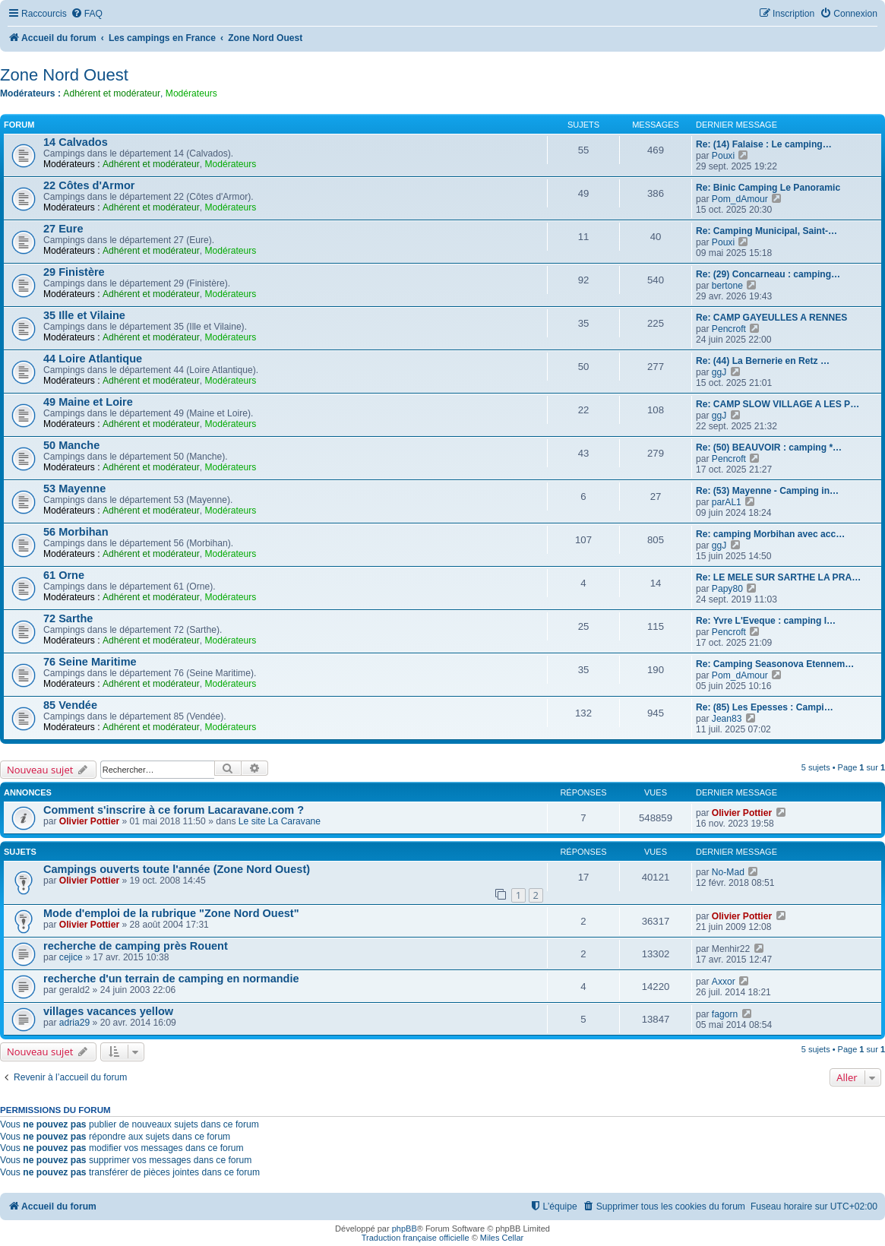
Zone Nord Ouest (64, 74)
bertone (727, 285)
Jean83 (727, 718)
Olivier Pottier (89, 821)
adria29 (74, 1022)
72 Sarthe (68, 618)
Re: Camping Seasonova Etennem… (775, 664)
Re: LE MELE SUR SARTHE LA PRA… (778, 577)
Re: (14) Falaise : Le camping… (764, 144)
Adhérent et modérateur (111, 93)
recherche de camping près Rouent (135, 946)
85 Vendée (70, 705)
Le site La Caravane (280, 821)
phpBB (404, 1228)
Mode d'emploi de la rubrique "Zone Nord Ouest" (171, 913)
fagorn (725, 1014)
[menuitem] (87, 14)
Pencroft (729, 329)
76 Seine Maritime (90, 662)
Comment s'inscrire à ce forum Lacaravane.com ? (173, 810)
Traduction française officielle (415, 1237)
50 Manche (71, 445)
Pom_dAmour (740, 199)
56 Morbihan (76, 532)
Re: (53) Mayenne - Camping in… (767, 490)
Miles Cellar (501, 1237)
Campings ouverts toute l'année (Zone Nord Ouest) (176, 869)
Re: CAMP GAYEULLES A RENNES (771, 317)
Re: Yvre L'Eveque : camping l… (766, 620)
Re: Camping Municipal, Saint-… (766, 231)
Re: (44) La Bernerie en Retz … (763, 361)
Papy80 (727, 588)
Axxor (723, 981)
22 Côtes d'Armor (88, 185)
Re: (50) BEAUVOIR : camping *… (769, 447)
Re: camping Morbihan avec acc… (770, 534)
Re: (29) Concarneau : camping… (768, 274)
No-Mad (728, 872)
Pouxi (723, 155)
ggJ (719, 372)
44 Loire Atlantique (92, 359)
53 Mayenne (74, 488)
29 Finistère (74, 272)
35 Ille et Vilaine (84, 315)
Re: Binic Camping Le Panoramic (768, 187)
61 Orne (63, 575)
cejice (71, 957)
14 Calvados (75, 142)
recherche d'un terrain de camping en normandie (171, 978)
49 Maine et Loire (88, 402)
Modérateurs (191, 93)
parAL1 (726, 502)
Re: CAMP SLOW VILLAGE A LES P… (777, 404)
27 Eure (63, 229)
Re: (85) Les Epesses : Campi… (764, 707)
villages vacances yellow (108, 1011)
